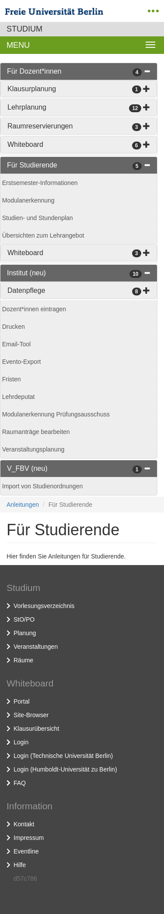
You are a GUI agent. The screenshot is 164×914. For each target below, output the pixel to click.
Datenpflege (26, 290)
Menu (18, 45)
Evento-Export (21, 361)
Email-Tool (16, 344)
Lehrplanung (26, 107)
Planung (25, 633)
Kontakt (24, 824)
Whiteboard (25, 144)
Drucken (13, 326)
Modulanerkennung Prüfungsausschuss (56, 414)
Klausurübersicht (36, 728)
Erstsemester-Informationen (40, 182)
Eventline (26, 851)
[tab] (78, 71)
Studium (24, 29)
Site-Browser (31, 714)
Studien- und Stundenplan (37, 217)
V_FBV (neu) (27, 468)
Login (21, 742)
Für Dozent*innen (34, 71)
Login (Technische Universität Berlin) (63, 755)
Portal (22, 701)
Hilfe (20, 864)
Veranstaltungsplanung (33, 449)
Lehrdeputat (18, 396)
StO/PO (24, 619)
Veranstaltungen (36, 646)
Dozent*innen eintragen (34, 309)
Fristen (11, 379)
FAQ (20, 782)
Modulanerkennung (28, 200)
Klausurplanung (31, 88)
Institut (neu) (26, 273)
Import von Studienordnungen (42, 486)
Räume (23, 660)
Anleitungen (23, 504)
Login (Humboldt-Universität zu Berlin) (65, 769)
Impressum (29, 837)
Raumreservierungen (40, 126)
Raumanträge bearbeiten (36, 431)
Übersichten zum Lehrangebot (43, 235)
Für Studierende (32, 165)
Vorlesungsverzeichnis (44, 605)
